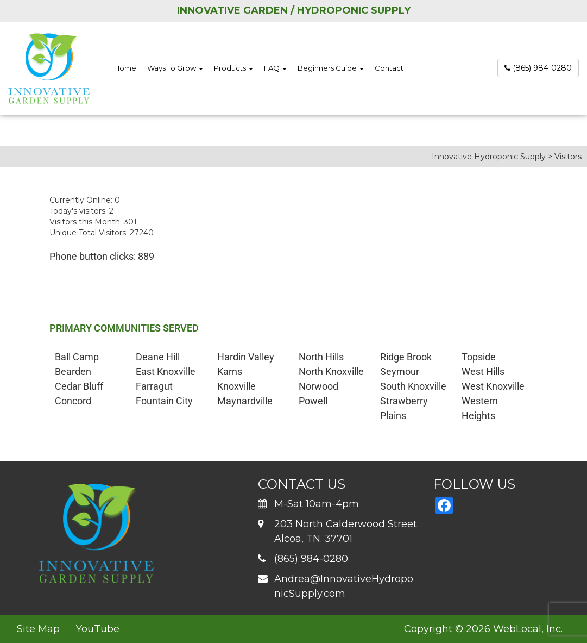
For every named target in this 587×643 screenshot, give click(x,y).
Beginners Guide (331, 68)
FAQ (275, 68)
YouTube (97, 629)
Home (125, 68)
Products (233, 68)
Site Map (38, 629)
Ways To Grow (175, 68)
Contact (389, 68)
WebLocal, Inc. (528, 629)
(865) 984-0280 (538, 68)
